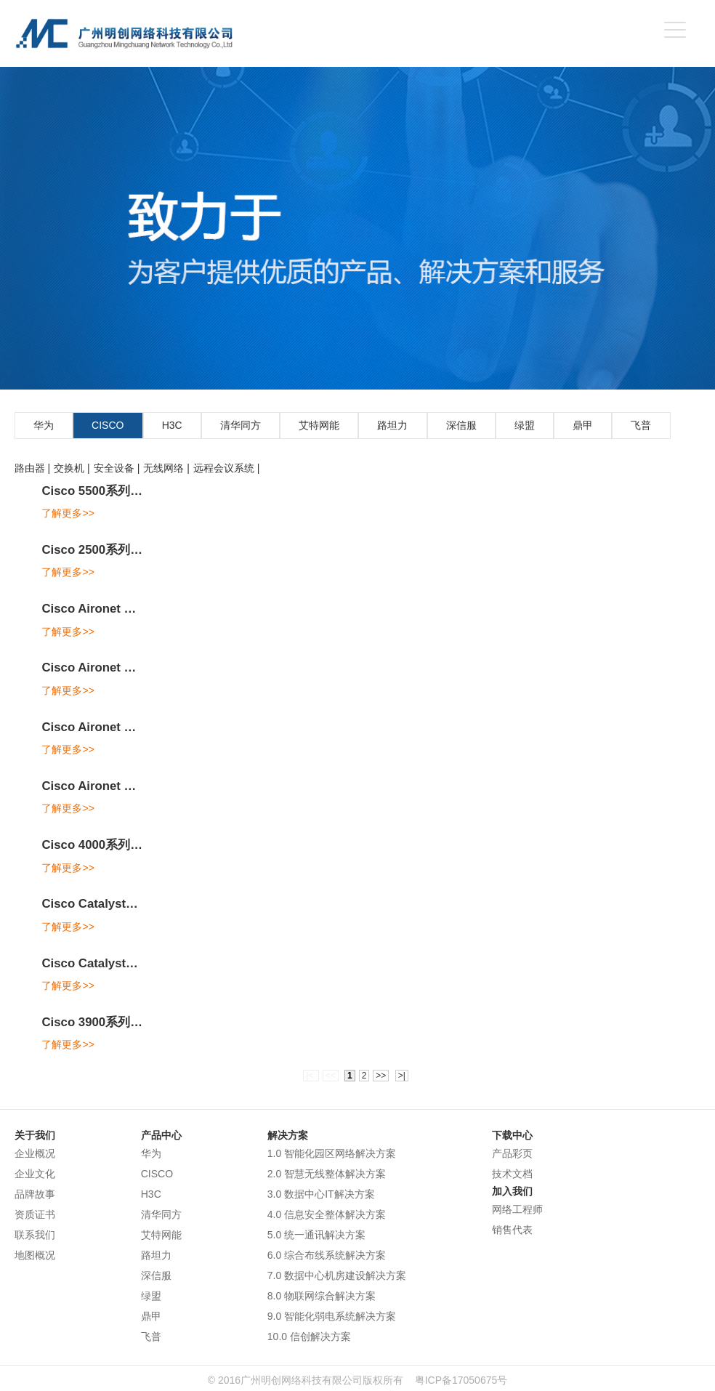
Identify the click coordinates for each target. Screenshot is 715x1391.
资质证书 (35, 1214)
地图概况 (35, 1255)
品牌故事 (35, 1194)
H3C (172, 425)
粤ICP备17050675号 (461, 1380)
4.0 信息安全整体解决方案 (326, 1214)
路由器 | (33, 468)
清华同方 (240, 425)
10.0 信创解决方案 (309, 1336)
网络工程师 (517, 1209)
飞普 (641, 425)
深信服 (461, 425)
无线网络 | (166, 468)
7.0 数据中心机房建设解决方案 (336, 1275)
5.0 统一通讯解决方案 (316, 1235)
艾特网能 (319, 425)
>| (401, 1076)
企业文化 (35, 1174)
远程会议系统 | (226, 468)
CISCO (108, 425)
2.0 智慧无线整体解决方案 (326, 1174)
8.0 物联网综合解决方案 (321, 1296)
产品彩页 (512, 1153)
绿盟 (524, 425)
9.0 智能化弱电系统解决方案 (331, 1316)
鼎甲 (583, 425)
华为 (43, 425)
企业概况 (35, 1153)
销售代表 (512, 1229)
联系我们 (35, 1235)
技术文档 (512, 1174)
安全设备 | (117, 468)
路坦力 (392, 425)
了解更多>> (67, 513)
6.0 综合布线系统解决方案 (326, 1255)
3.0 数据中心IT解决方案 (321, 1194)
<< (331, 1076)
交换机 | (72, 468)
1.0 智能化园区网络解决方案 (331, 1153)
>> (381, 1076)
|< (310, 1076)
